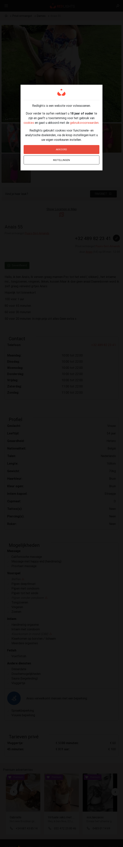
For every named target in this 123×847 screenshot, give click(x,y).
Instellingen (61, 160)
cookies (29, 123)
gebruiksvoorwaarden (84, 123)
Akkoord (61, 149)
